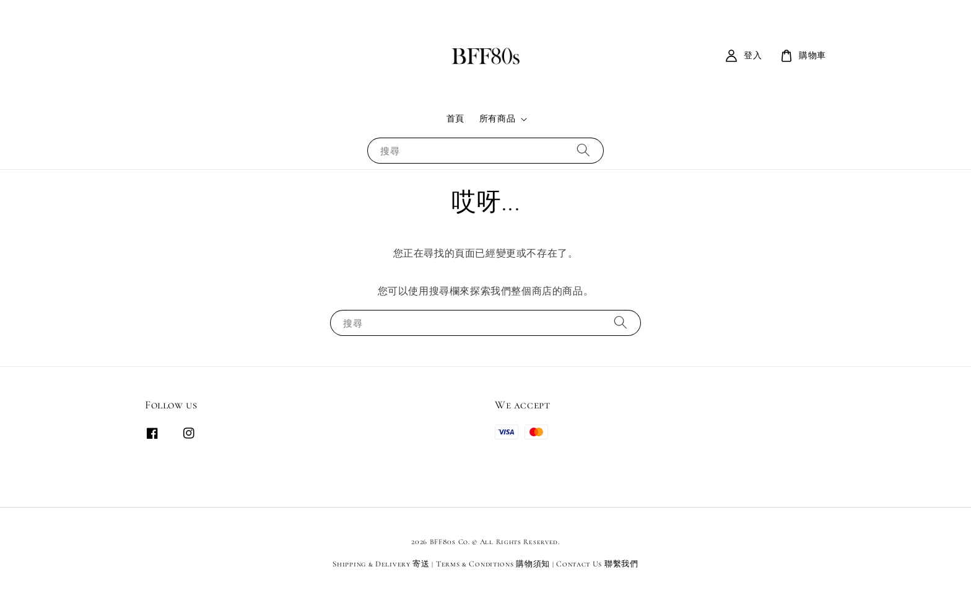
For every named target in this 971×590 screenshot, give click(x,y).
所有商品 (497, 118)
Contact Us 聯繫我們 (597, 564)
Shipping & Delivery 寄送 (381, 564)
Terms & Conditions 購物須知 (493, 564)
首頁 (455, 118)
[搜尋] (583, 150)
